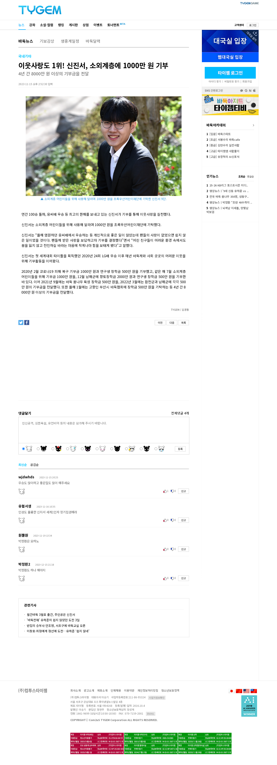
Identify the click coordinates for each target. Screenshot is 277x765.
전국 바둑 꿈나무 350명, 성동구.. (227, 196)
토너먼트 (113, 25)
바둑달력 (93, 41)
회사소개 (75, 690)
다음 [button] (171, 322)
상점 (86, 25)
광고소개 (89, 690)
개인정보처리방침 (147, 690)
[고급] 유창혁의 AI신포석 (222, 157)
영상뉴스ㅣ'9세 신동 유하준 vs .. (227, 191)
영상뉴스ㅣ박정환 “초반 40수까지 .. (229, 202)
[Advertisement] (103, 363)
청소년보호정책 (170, 690)
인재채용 (116, 690)
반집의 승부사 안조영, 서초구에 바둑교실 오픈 (56, 625)
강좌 (32, 25)
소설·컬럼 (46, 25)
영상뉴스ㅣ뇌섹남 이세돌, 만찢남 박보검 (227, 210)
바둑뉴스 (25, 41)
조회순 (241, 176)
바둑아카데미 (216, 125)
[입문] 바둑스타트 (218, 134)
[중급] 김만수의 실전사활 (222, 145)
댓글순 (250, 176)
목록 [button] (183, 322)
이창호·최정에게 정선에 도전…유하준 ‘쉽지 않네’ (58, 631)
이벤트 (98, 25)
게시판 (73, 25)
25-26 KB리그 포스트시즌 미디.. (227, 185)
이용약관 (129, 690)
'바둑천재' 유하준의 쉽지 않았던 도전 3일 (53, 620)
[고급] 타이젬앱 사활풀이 (222, 151)
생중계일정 (70, 41)
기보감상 (47, 41)
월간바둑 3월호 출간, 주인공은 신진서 (51, 614)
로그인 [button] (252, 25)
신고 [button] (183, 491)
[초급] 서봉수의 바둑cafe (223, 139)
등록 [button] (180, 449)
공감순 (34, 465)
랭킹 (61, 25)
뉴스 (21, 25)
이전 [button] (160, 322)
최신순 (22, 465)
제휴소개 (102, 690)
